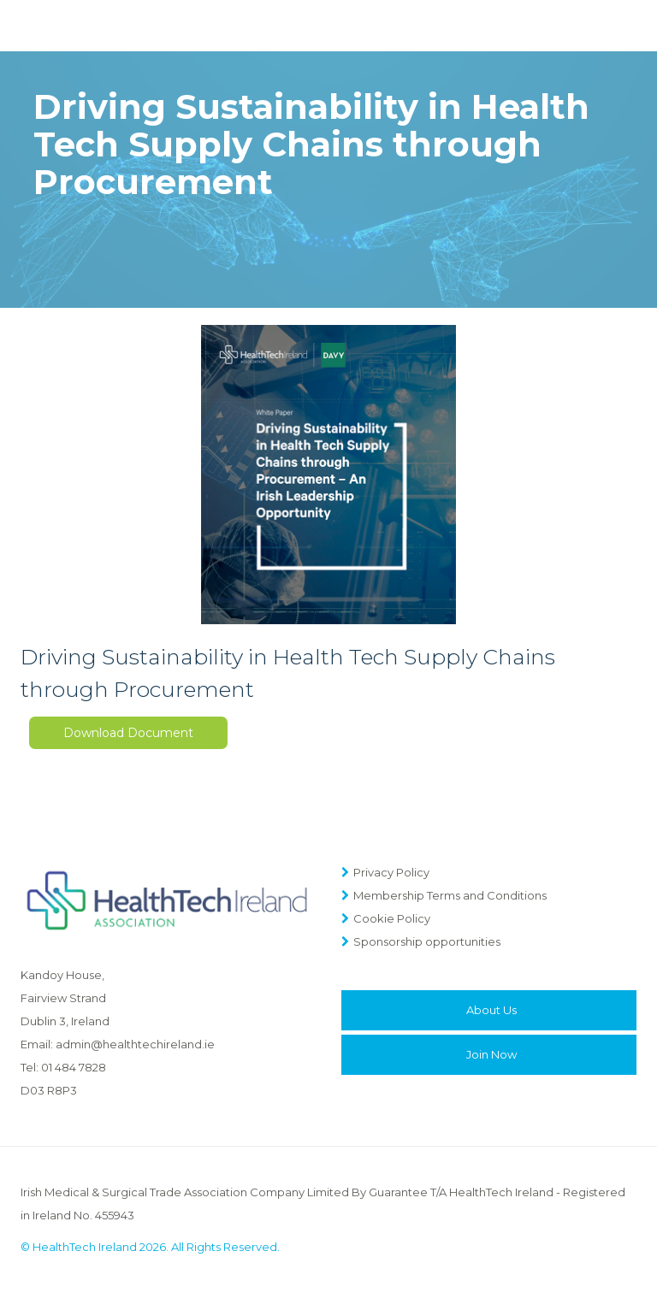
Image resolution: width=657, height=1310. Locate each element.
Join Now (491, 1054)
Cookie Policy (391, 918)
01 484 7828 (73, 1067)
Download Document (128, 733)
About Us (491, 1010)
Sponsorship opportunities (426, 941)
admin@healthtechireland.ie (135, 1044)
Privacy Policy (391, 872)
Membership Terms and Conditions (450, 895)
